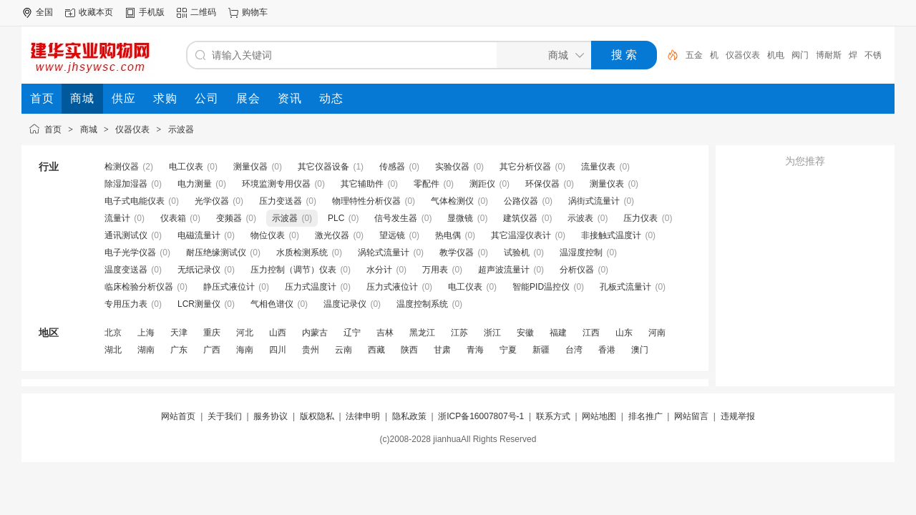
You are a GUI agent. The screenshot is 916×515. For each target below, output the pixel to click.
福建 (558, 333)
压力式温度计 (310, 287)
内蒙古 (315, 333)
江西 (591, 333)
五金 (694, 55)
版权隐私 (317, 416)
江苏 (459, 333)
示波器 (181, 129)
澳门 (639, 350)
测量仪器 (250, 167)
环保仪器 (542, 184)
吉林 (385, 333)
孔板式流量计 (625, 287)
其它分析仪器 (525, 167)
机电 (775, 55)
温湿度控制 (581, 252)
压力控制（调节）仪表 (293, 270)
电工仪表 (186, 167)
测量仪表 (607, 184)
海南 (244, 350)
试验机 (517, 252)
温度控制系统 (422, 304)
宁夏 (508, 350)
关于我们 (225, 416)
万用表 (435, 270)
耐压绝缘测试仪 (216, 252)
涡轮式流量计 (383, 252)
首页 (53, 129)
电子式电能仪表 (134, 201)
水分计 (379, 270)
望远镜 (392, 235)
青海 (475, 350)
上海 (146, 333)
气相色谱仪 (271, 304)
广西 (211, 350)
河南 (657, 333)
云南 (343, 350)
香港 (606, 350)
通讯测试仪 (125, 235)
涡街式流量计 (594, 201)
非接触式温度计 (611, 235)
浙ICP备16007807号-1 (481, 416)
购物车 (255, 12)
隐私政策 (409, 416)
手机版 (152, 12)
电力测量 (194, 184)
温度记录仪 (344, 304)
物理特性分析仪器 (366, 201)
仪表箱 (173, 218)
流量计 (117, 218)
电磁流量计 (198, 235)
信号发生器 (395, 218)
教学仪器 (456, 252)
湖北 (113, 350)
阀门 (800, 55)
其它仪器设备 (323, 167)
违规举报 (738, 416)
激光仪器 (332, 235)
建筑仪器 (520, 218)
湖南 (146, 350)
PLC (336, 218)
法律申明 (363, 416)
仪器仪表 (743, 55)
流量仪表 (598, 167)
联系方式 (553, 416)
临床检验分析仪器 (138, 287)
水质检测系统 (302, 252)
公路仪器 (521, 201)
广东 (178, 350)
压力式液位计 (392, 287)
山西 (277, 333)
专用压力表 (125, 304)
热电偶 (448, 235)
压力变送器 (280, 201)
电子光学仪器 (130, 252)
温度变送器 (125, 270)
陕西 (409, 350)
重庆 (211, 333)
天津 (178, 333)
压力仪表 (640, 218)
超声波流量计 (504, 270)
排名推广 (645, 416)
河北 (244, 333)
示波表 (580, 218)
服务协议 (270, 416)
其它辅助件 (362, 184)
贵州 (310, 350)
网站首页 (178, 416)
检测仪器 (121, 167)
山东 (624, 333)
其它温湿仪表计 (521, 235)
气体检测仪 (452, 201)
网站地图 (599, 416)
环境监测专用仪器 (276, 184)
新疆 (541, 350)
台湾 (574, 350)
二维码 (203, 12)
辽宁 (352, 333)
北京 (113, 333)
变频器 (229, 218)
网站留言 (691, 416)
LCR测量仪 (198, 304)
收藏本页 (96, 12)
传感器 (392, 167)
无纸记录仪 (198, 270)
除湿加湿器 (125, 184)
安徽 (525, 333)
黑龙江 (422, 333)
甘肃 (442, 350)
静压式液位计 (229, 287)
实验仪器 (452, 167)
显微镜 (460, 218)
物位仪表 (267, 235)
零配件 (426, 184)
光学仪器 (212, 201)
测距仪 (482, 184)
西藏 (376, 350)
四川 (277, 350)
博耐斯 (829, 55)
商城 (88, 129)
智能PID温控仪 (541, 287)
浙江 (492, 333)
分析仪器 (577, 270)
